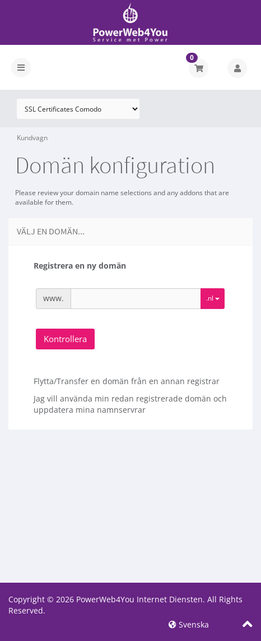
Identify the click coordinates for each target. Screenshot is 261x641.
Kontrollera (65, 338)
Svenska (189, 624)
